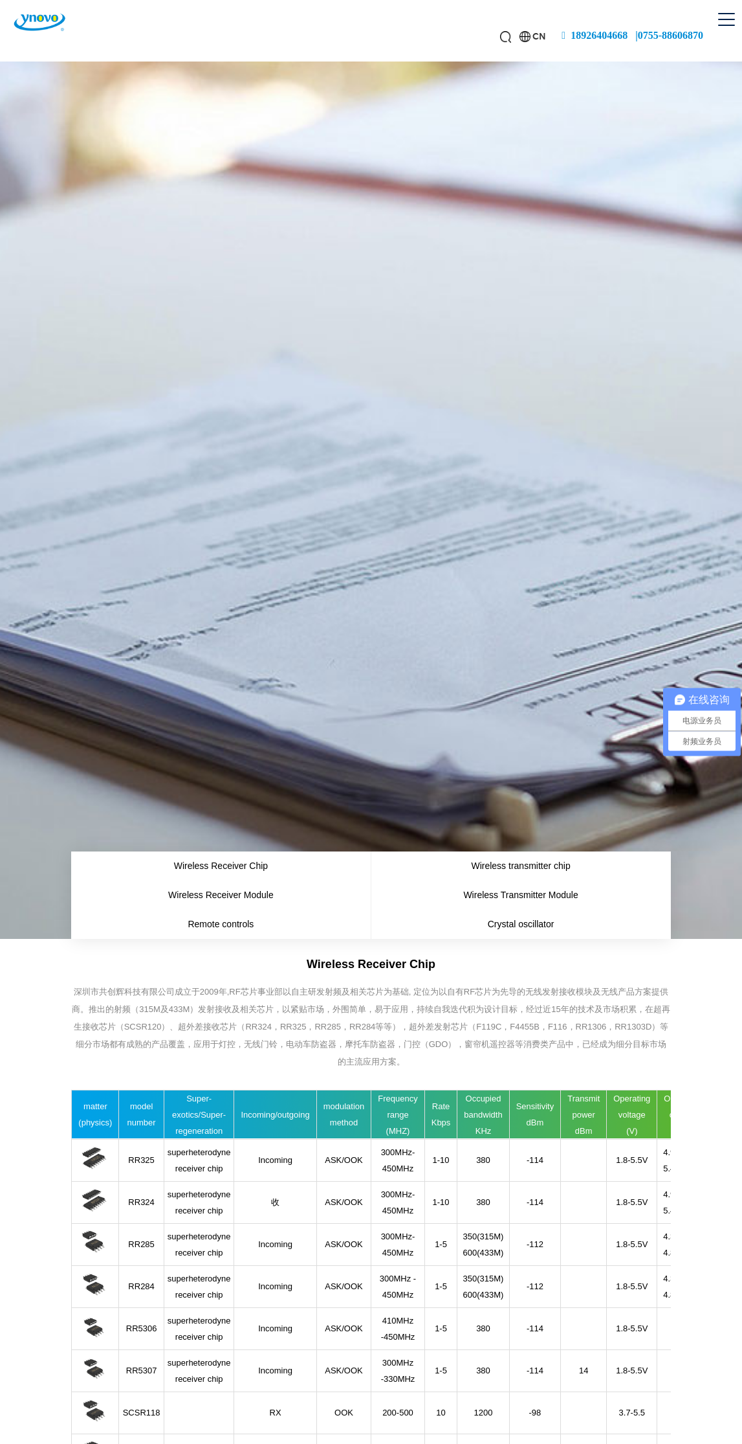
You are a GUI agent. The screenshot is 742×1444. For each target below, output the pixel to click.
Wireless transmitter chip (520, 866)
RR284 (141, 1286)
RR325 (141, 1160)
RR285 (141, 1244)
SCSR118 (141, 1412)
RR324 (141, 1202)
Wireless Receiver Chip (221, 866)
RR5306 (141, 1328)
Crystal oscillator (521, 924)
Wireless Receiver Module (221, 895)
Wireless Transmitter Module (520, 895)
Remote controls (221, 924)
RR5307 (141, 1370)
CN (539, 36)
